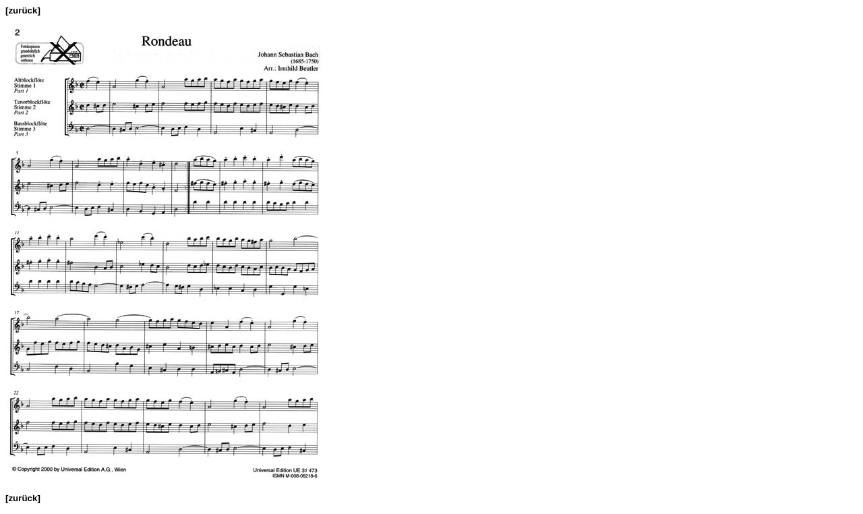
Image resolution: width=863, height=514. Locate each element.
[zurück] (22, 10)
